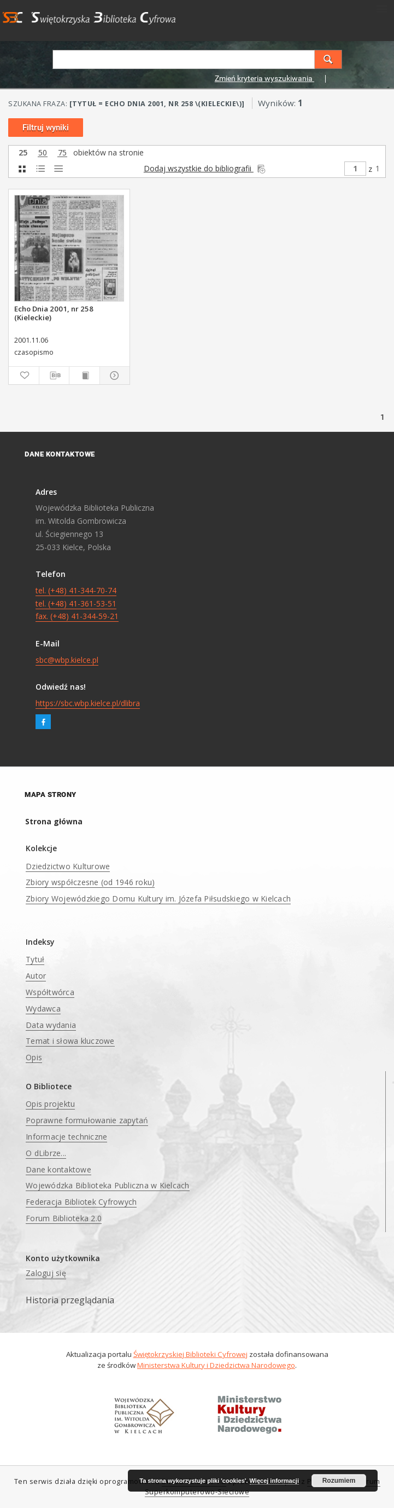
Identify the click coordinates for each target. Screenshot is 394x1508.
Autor (36, 975)
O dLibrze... (46, 1153)
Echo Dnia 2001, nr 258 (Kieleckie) (53, 313)
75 (62, 153)
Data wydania (51, 1025)
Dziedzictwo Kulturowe (68, 866)
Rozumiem (339, 1480)
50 (42, 153)
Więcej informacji (274, 1480)
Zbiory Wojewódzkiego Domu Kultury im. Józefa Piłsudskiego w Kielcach (158, 898)
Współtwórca (50, 992)
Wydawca (43, 1008)
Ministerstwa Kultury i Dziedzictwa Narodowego (216, 1365)
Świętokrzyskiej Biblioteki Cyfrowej (190, 1354)
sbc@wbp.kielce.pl (67, 660)
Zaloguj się (46, 1273)
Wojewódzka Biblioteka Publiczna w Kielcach (108, 1185)
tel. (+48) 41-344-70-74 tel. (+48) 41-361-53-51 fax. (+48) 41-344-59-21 (77, 603)
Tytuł (35, 959)
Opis (34, 1057)
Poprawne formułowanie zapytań (87, 1120)
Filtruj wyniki (45, 127)
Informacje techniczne (66, 1136)
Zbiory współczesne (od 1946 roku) (90, 882)
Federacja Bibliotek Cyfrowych (81, 1202)
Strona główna (54, 821)
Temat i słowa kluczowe (70, 1041)
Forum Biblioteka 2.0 (64, 1218)
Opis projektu (50, 1104)
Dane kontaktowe (58, 1169)
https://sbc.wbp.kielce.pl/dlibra (88, 703)
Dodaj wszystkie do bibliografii (205, 168)
